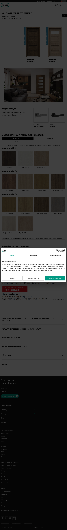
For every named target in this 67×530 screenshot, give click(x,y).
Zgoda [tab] (12, 255)
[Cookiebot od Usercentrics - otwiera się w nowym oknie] (57, 250)
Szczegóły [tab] (33, 255)
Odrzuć (12, 278)
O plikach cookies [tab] (55, 255)
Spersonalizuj (33, 278)
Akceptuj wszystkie (55, 278)
